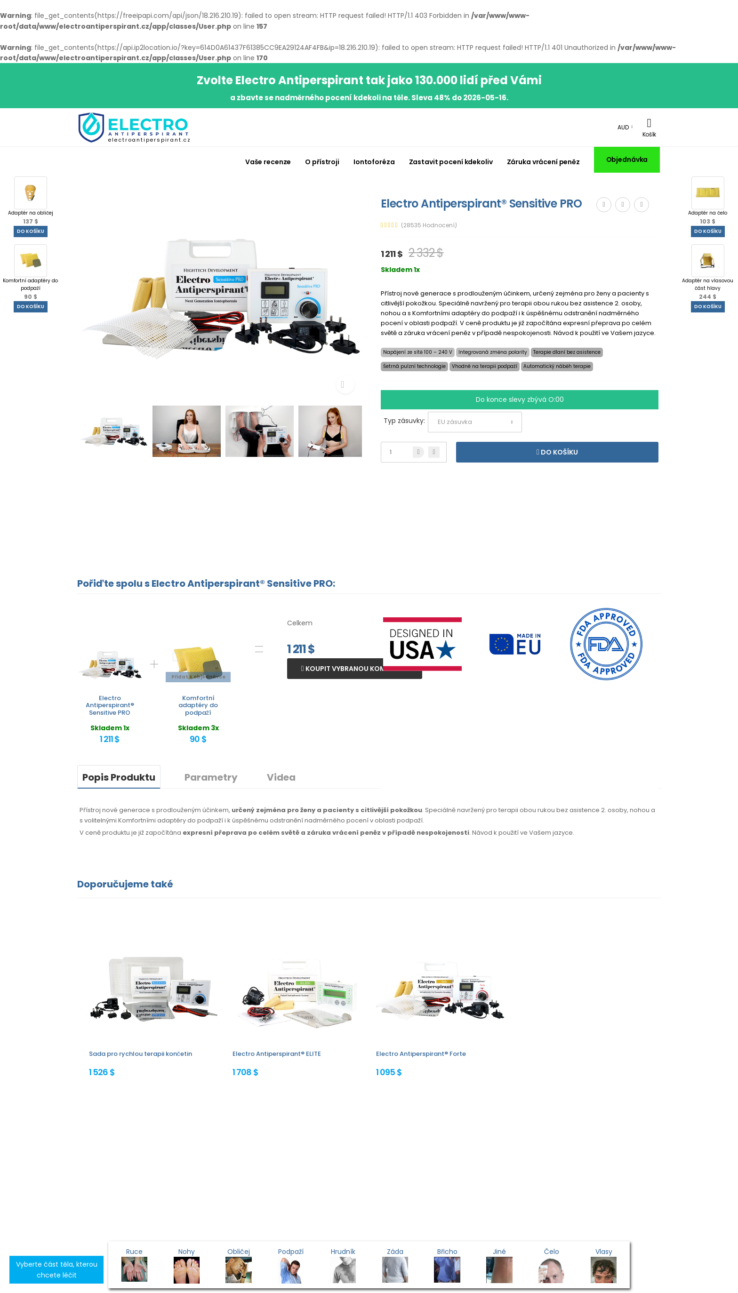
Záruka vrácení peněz (543, 162)
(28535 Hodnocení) (429, 225)
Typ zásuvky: (404, 420)
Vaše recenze (268, 162)
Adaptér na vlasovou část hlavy (707, 272)
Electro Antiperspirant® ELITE (277, 1053)
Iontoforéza (374, 162)
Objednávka (627, 159)
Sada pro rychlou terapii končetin (140, 1053)
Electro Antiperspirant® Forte (421, 1053)
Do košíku (30, 231)
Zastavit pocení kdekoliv (451, 162)
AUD (623, 127)
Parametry (211, 777)
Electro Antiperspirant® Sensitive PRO (110, 705)
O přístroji (322, 162)
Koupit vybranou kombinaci (356, 668)
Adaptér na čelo (707, 200)
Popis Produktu (118, 777)
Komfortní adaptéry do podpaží (30, 272)
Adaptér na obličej (30, 200)
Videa (281, 777)
